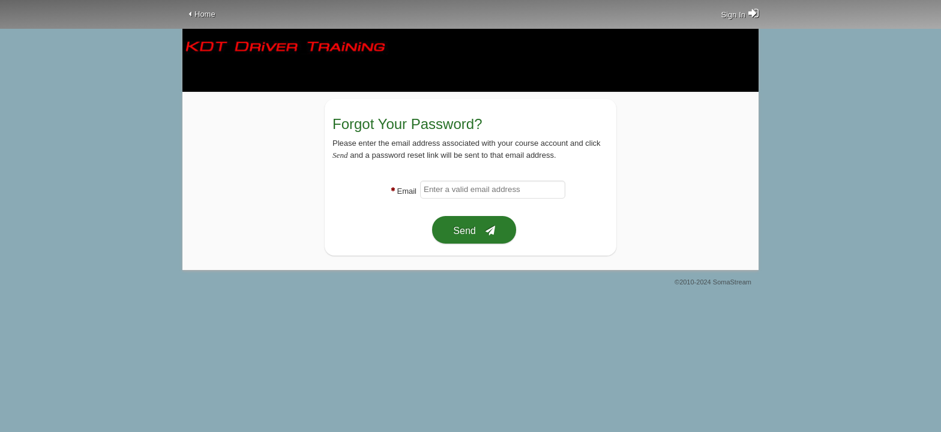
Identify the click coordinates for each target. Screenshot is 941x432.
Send (464, 231)
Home (204, 14)
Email (406, 191)
